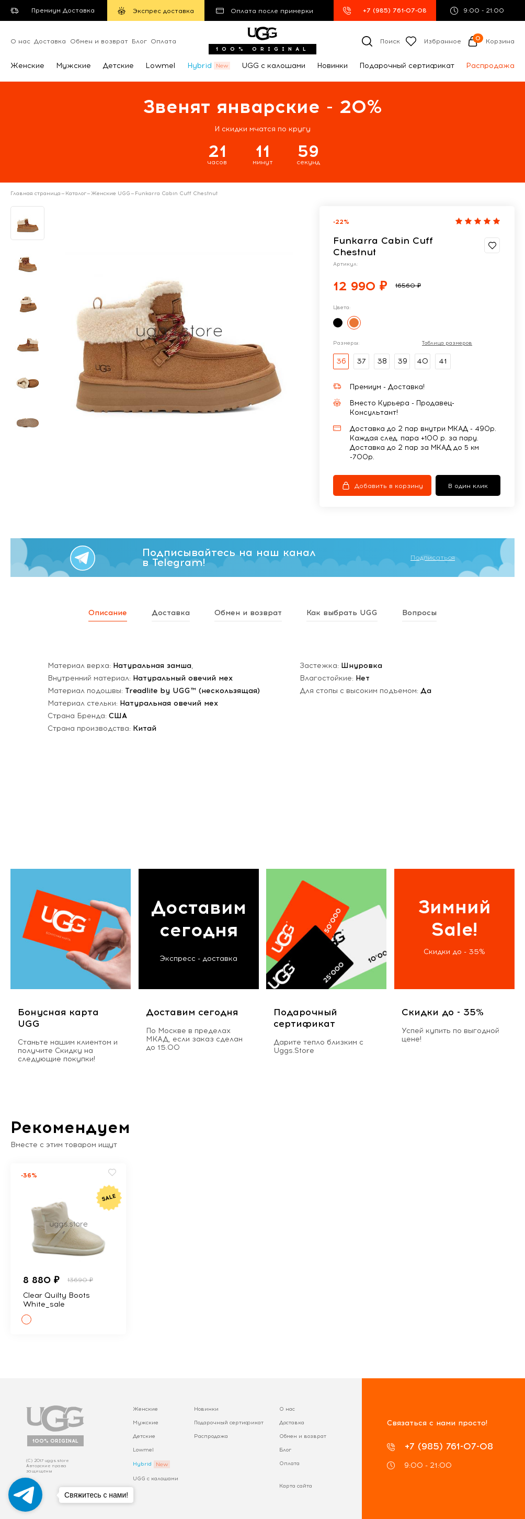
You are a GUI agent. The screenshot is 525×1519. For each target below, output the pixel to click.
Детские (118, 65)
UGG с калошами (273, 65)
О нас (20, 41)
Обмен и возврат (99, 41)
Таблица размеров (447, 343)
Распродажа (490, 65)
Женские (27, 65)
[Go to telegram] (25, 1495)
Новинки (332, 65)
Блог (139, 41)
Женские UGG (110, 193)
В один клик (468, 486)
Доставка (50, 41)
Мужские (73, 65)
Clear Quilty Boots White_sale (56, 1300)
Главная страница (35, 193)
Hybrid (199, 65)
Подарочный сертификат (406, 65)
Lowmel (160, 65)
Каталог (75, 193)
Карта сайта (295, 1485)
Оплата (163, 41)
